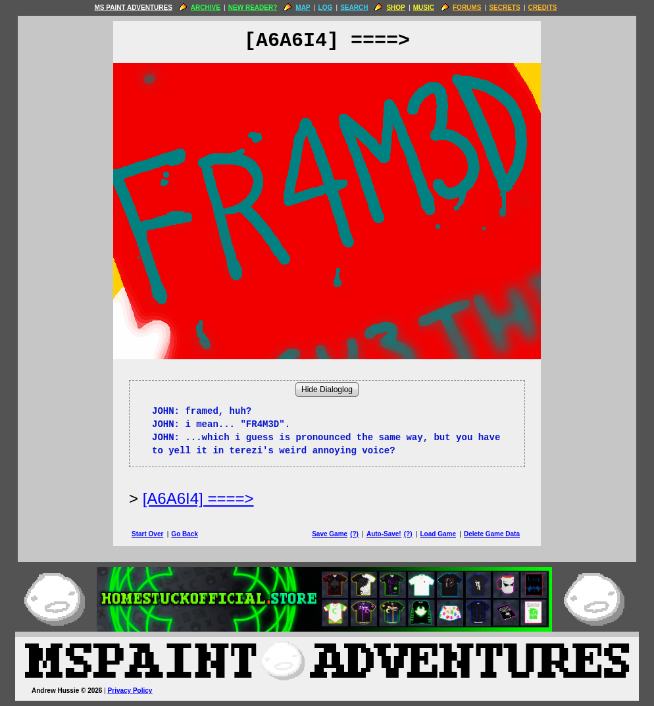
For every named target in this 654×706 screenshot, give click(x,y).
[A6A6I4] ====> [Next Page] (198, 498)
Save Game (329, 534)
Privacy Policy (130, 690)
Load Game (437, 534)
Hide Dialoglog (327, 389)
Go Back (184, 534)
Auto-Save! (383, 534)
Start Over (147, 534)
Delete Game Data (492, 534)
